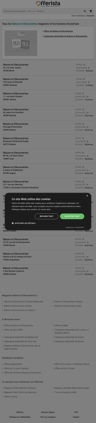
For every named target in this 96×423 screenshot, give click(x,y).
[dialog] (48, 211)
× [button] (87, 196)
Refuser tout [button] (46, 216)
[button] (23, 223)
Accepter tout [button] (72, 216)
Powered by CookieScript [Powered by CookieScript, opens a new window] (74, 227)
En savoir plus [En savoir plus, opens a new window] (44, 209)
